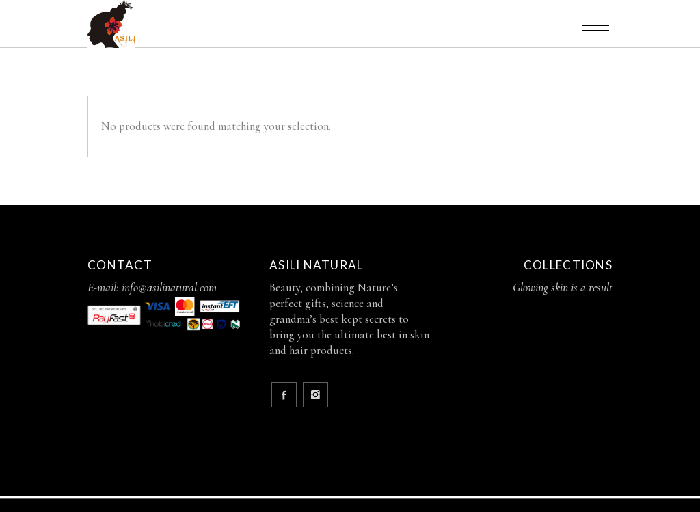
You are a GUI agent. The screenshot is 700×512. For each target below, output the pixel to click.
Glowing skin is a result (562, 287)
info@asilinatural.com (169, 287)
